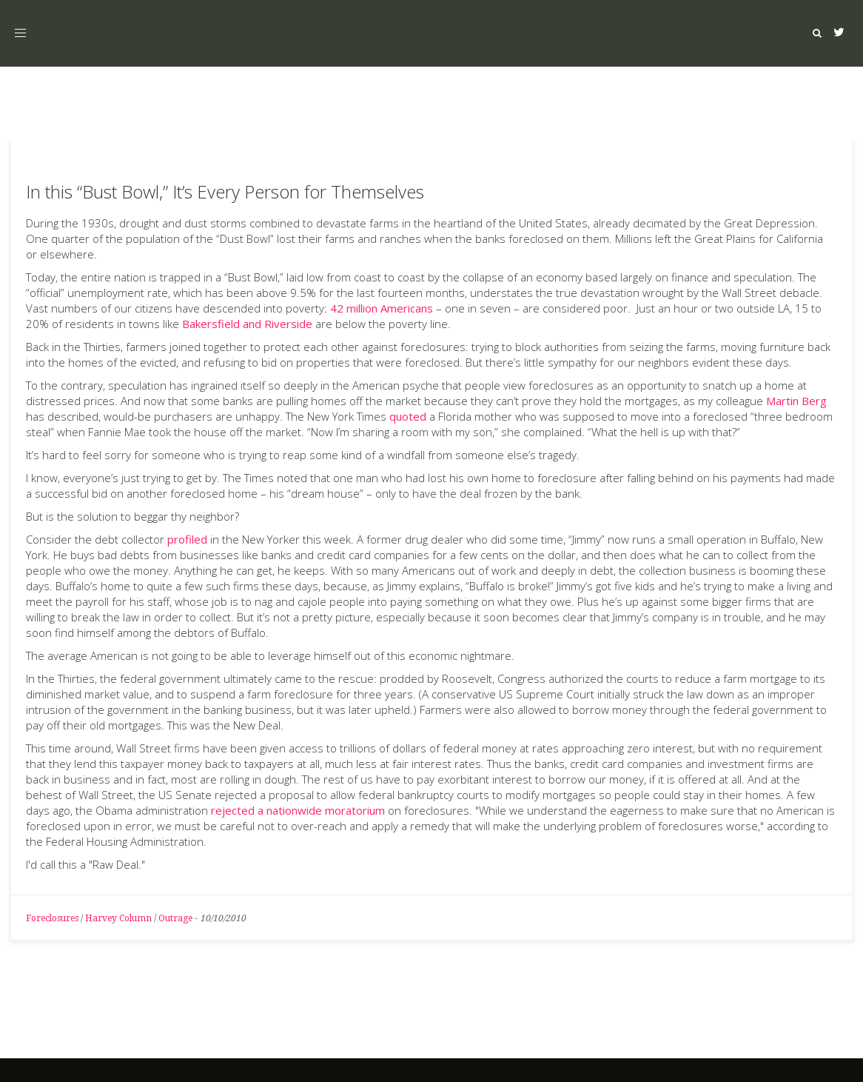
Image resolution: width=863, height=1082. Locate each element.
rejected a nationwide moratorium (298, 810)
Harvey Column (118, 918)
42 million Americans (381, 308)
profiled (187, 539)
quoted (407, 416)
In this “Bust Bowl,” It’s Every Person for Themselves (225, 191)
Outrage (175, 918)
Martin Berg (796, 400)
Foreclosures (52, 918)
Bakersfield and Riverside (247, 323)
